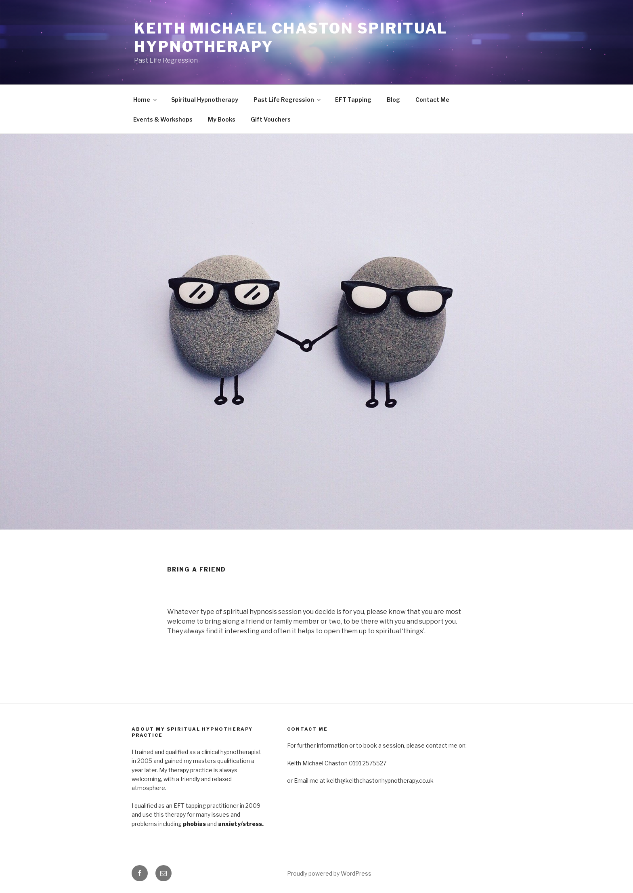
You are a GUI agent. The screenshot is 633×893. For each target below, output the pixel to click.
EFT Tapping (353, 99)
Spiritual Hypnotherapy (204, 99)
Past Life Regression (288, 99)
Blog (393, 99)
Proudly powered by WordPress (329, 873)
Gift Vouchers (271, 119)
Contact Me (432, 99)
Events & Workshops (163, 119)
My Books (221, 119)
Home (145, 99)
